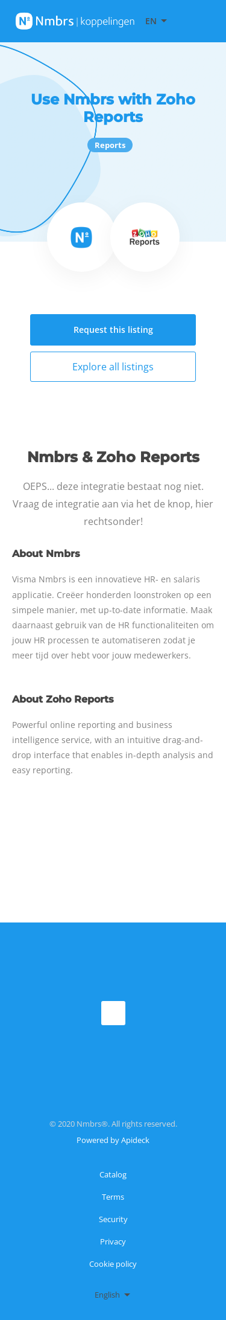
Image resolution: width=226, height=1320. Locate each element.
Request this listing (113, 329)
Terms (113, 1196)
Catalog (113, 1174)
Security (113, 1219)
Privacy (113, 1241)
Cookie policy (113, 1263)
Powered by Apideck (113, 1140)
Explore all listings (113, 366)
